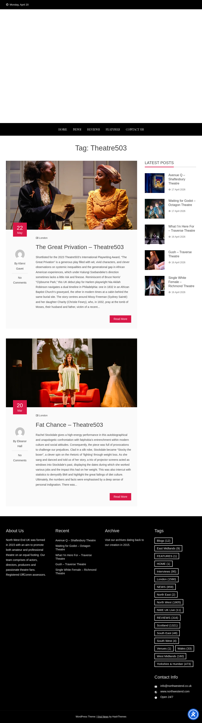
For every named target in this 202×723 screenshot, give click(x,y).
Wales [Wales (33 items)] (185, 648)
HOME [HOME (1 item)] (163, 563)
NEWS (77, 129)
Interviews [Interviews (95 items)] (166, 571)
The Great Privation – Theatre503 (80, 247)
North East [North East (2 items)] (166, 594)
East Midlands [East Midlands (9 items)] (168, 548)
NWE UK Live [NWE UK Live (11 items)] (169, 610)
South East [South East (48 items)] (167, 633)
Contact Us (135, 129)
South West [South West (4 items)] (167, 640)
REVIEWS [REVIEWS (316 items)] (167, 617)
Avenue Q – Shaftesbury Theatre (176, 179)
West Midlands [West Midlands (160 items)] (170, 656)
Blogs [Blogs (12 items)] (163, 540)
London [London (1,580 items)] (166, 579)
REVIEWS (93, 129)
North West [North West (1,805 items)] (169, 602)
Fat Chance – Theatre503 (69, 424)
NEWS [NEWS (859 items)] (165, 587)
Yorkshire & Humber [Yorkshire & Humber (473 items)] (174, 664)
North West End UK (101, 34)
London (43, 237)
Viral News (102, 716)
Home (62, 129)
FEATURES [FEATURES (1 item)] (167, 556)
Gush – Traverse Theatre (70, 564)
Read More (120, 319)
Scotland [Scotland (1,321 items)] (167, 625)
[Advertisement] (101, 93)
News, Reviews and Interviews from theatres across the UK (101, 46)
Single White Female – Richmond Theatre (181, 282)
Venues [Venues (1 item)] (164, 648)
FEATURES (113, 129)
